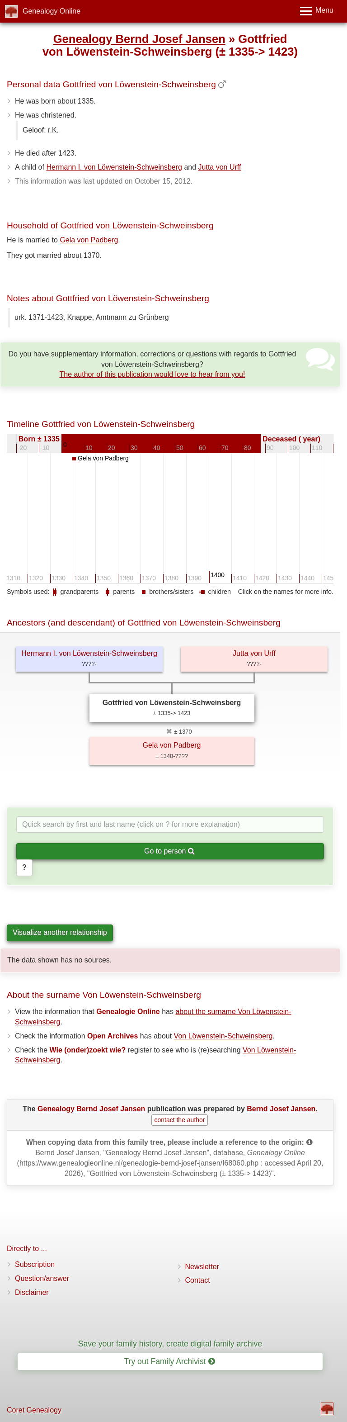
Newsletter (202, 1266)
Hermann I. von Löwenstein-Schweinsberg (114, 167)
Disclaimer (32, 1292)
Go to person (169, 851)
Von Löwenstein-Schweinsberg (223, 1036)
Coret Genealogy (34, 1410)
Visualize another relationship (60, 932)
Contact (197, 1280)
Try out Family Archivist (169, 1361)
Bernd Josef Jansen (281, 1109)
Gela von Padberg (89, 240)
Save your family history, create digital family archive (170, 1343)
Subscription (35, 1264)
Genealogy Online (51, 11)
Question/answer (42, 1278)
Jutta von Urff (219, 167)
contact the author (179, 1119)
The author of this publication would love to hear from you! (152, 374)
